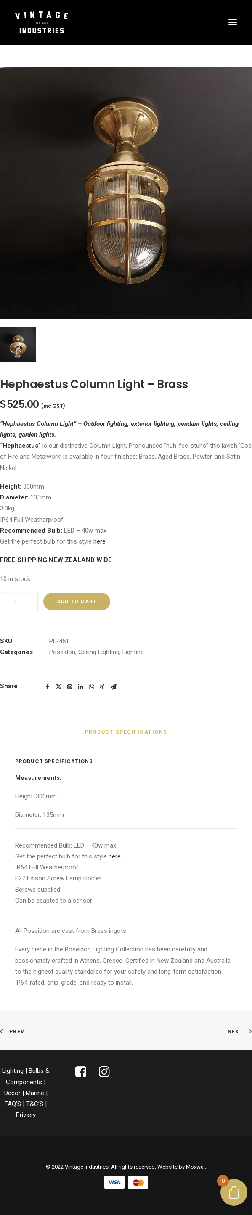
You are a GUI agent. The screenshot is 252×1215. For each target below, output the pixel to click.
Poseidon (62, 652)
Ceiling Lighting (98, 652)
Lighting (133, 652)
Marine (35, 1093)
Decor (12, 1093)
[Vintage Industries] (41, 22)
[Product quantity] (19, 601)
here (99, 541)
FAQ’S (13, 1104)
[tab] (126, 735)
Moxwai (195, 1167)
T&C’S (34, 1104)
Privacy (26, 1115)
